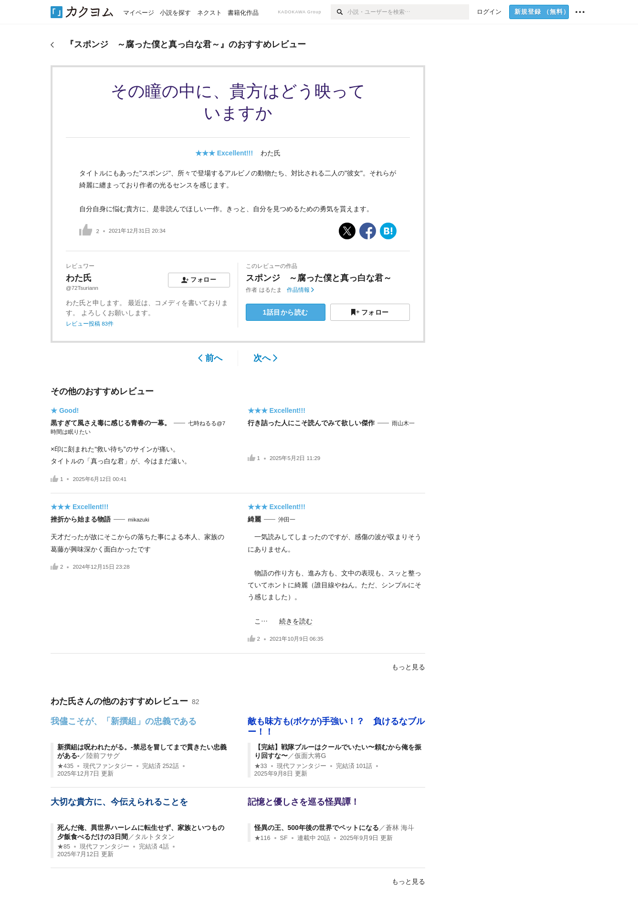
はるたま (270, 290)
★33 (260, 766)
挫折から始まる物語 (81, 519)
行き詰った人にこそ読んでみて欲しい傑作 (311, 423)
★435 (65, 766)
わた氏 (271, 153)
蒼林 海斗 (400, 827)
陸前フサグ (103, 755)
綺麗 (254, 519)
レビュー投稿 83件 (90, 324)
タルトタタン (155, 836)
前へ (210, 358)
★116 (262, 838)
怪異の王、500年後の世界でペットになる (316, 827)
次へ (265, 358)
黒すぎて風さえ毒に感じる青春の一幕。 (111, 423)
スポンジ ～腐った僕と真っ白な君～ (319, 278)
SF (284, 838)
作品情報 (300, 290)
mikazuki (138, 519)
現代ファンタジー (108, 766)
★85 (63, 846)
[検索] (339, 12)
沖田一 (286, 519)
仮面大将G (310, 755)
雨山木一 (403, 423)
